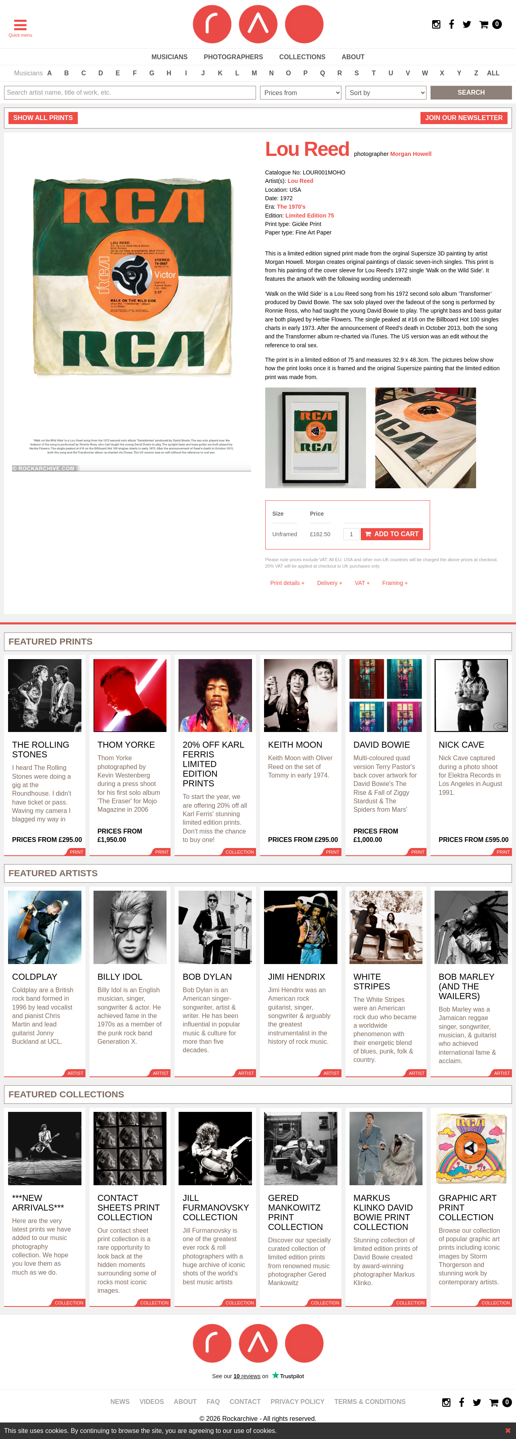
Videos (151, 1401)
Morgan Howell (410, 154)
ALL (493, 73)
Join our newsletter (464, 117)
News (120, 1401)
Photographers (233, 57)
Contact (245, 1401)
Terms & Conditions (370, 1401)
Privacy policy (297, 1401)
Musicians (170, 57)
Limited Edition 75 (309, 215)
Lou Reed (301, 181)
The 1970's (291, 206)
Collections (302, 57)
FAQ (213, 1401)
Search (471, 92)
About (352, 57)
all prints (43, 117)
